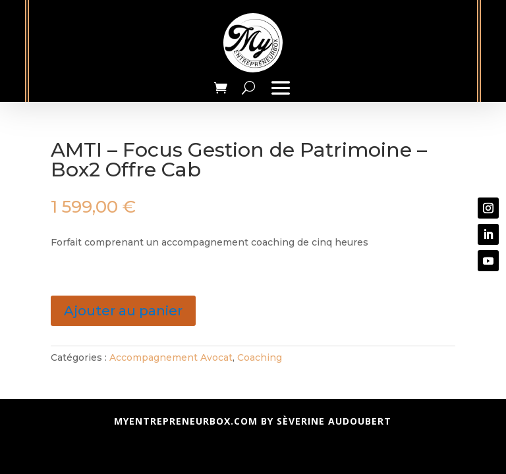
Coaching (259, 357)
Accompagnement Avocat (171, 357)
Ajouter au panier (123, 311)
